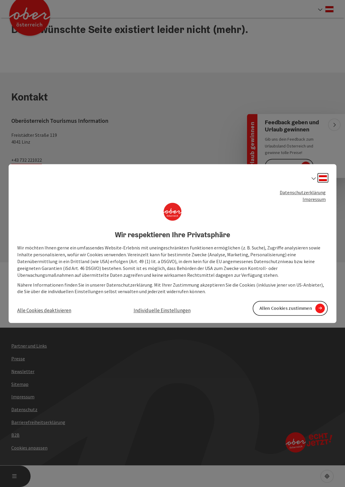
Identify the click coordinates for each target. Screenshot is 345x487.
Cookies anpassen (29, 448)
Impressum (314, 199)
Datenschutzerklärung (303, 192)
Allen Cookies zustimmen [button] (285, 308)
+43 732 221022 (26, 160)
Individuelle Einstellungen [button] (162, 310)
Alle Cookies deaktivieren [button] (44, 310)
